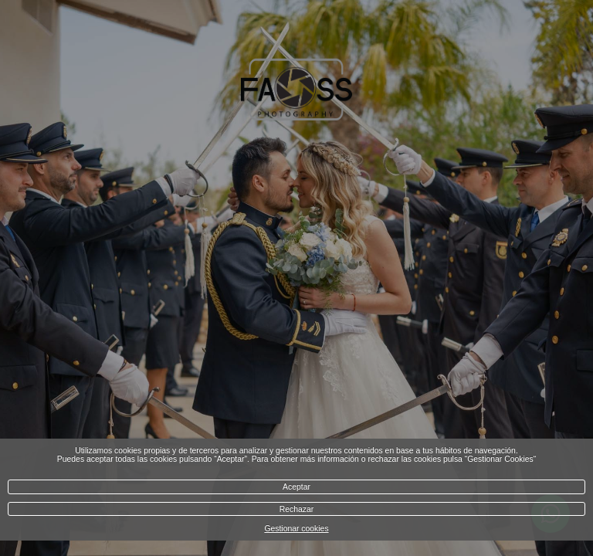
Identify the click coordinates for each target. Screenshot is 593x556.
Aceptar (296, 487)
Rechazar (296, 509)
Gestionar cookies (296, 528)
